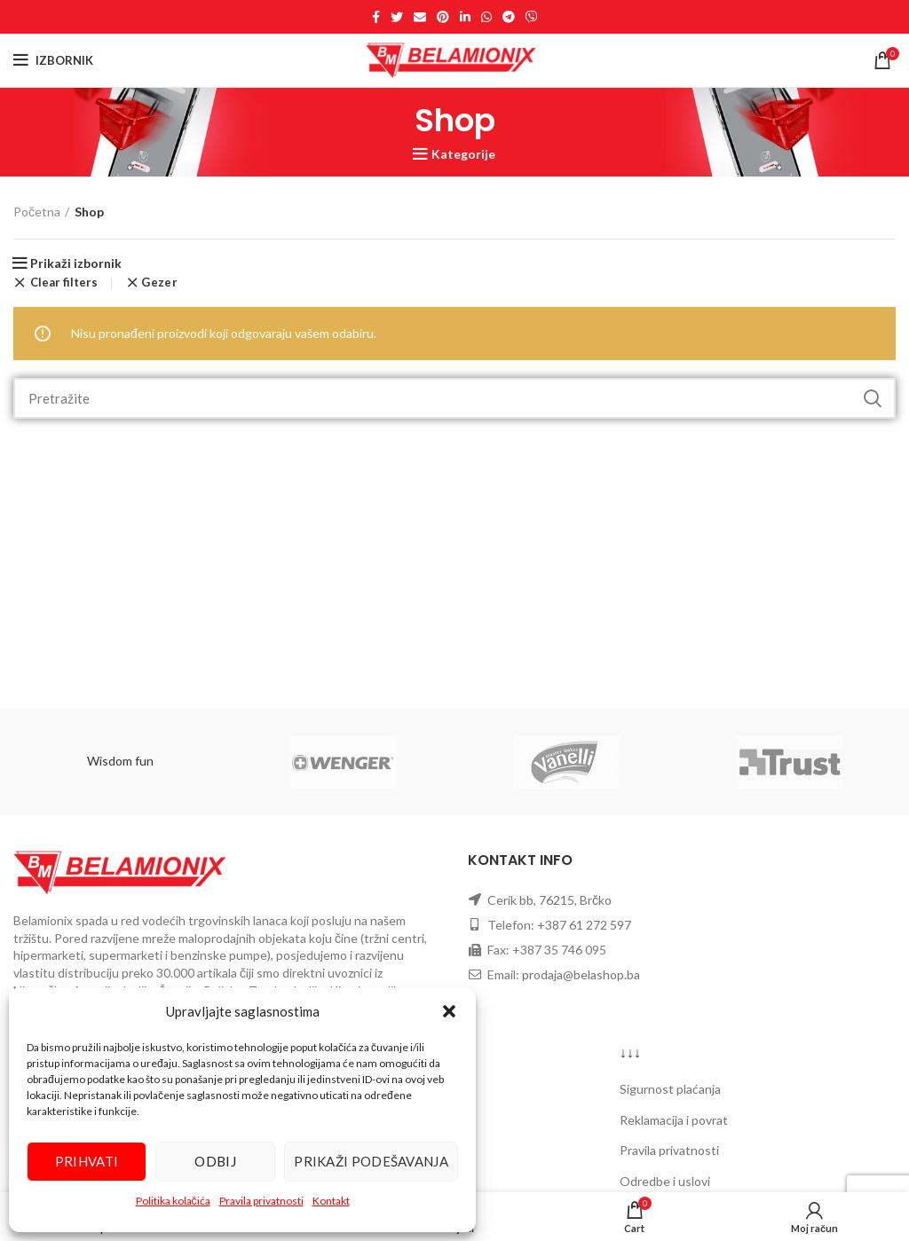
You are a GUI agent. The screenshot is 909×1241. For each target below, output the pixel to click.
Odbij (215, 1161)
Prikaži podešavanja (371, 1161)
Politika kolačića (173, 1200)
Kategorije (463, 154)
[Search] (454, 398)
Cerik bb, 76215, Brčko (549, 899)
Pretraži (872, 398)
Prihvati (86, 1161)
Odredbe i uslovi (665, 1181)
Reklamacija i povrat (674, 1119)
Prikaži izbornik (76, 263)
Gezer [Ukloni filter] (159, 282)
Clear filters (64, 283)
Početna (36, 211)
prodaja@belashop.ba (581, 974)
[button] (449, 1011)
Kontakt (331, 1200)
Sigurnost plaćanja (670, 1088)
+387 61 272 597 (584, 924)
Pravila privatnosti (261, 1200)
